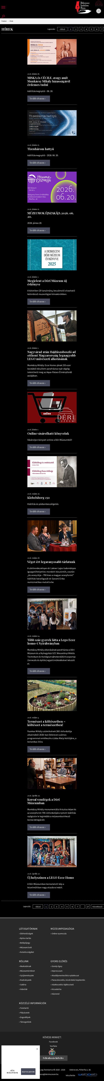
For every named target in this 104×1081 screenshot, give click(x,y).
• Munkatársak (25, 966)
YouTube (53, 1046)
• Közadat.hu (56, 989)
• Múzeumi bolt (25, 947)
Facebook (53, 1041)
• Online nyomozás (59, 933)
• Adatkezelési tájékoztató (62, 984)
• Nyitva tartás (25, 938)
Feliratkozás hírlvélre (53, 1058)
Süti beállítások (12, 1071)
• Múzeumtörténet (27, 971)
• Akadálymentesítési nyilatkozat (65, 975)
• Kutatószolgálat (26, 952)
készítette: (70, 1075)
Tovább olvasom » (38, 98)
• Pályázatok (24, 1012)
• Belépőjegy (24, 943)
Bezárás (35, 1049)
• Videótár (23, 989)
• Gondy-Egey (56, 966)
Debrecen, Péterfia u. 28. (80, 1069)
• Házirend (55, 994)
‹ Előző (62, 29)
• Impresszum (56, 971)
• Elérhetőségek (26, 933)
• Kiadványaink (25, 980)
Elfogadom (28, 1071)
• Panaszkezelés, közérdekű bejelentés (68, 980)
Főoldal (4, 21)
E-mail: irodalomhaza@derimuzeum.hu (42, 1074)
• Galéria (22, 984)
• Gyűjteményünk (26, 975)
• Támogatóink (25, 1022)
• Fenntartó (24, 1008)
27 (88, 906)
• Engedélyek (24, 1017)
